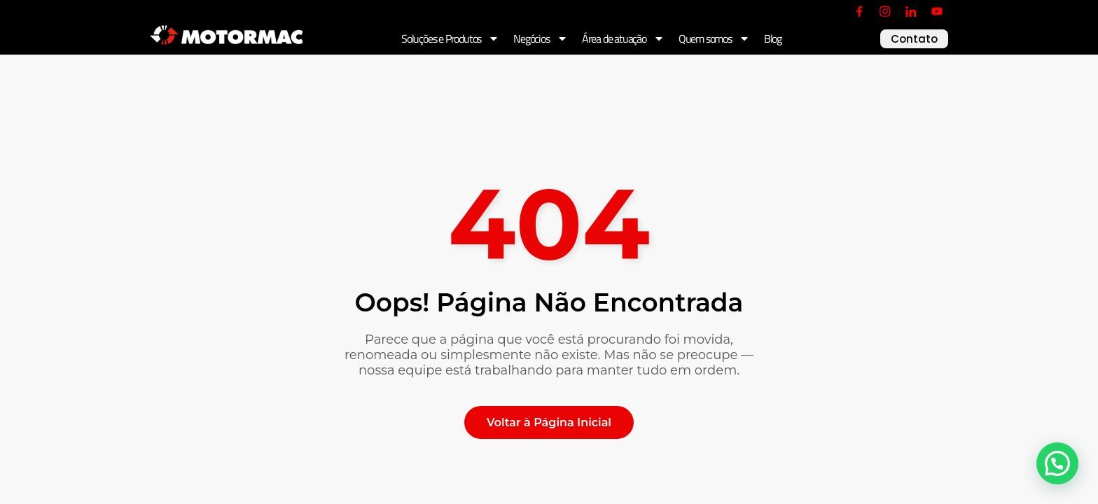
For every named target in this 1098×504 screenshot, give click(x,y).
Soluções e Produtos (450, 38)
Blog (772, 38)
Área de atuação (623, 38)
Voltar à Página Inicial (549, 422)
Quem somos (714, 38)
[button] (1057, 463)
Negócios (540, 38)
